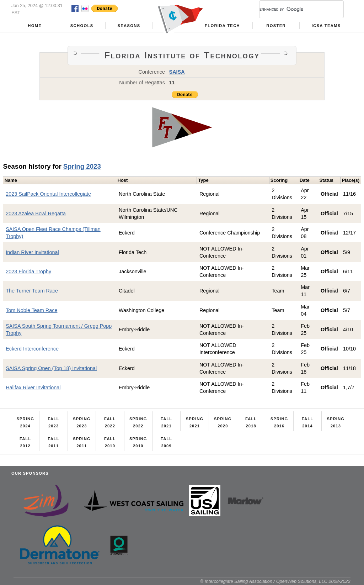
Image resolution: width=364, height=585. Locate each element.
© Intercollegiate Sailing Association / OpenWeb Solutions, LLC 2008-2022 (275, 581)
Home (35, 25)
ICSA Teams (326, 25)
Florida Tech (222, 25)
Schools (81, 25)
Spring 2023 (82, 166)
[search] (292, 9)
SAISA (177, 72)
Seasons (128, 25)
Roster (276, 25)
